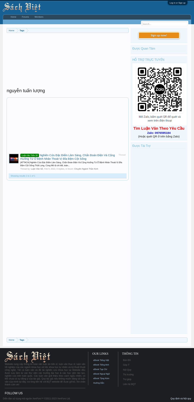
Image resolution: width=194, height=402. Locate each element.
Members (39, 17)
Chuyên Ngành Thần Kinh (86, 169)
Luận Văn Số (37, 169)
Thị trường (128, 374)
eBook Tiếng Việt (101, 360)
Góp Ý (126, 365)
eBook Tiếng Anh (101, 365)
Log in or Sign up (177, 3)
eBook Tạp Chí (100, 369)
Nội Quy (127, 369)
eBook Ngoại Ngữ (101, 374)
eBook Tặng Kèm (101, 378)
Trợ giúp (127, 379)
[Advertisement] (68, 61)
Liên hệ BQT (129, 384)
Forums (25, 17)
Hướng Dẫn (98, 383)
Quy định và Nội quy (181, 398)
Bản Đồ (127, 360)
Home (13, 17)
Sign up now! (159, 35)
